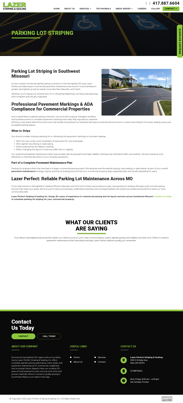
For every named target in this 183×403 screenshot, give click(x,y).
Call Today (49, 336)
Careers (141, 9)
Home (57, 9)
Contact (170, 9)
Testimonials (103, 9)
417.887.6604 (166, 3)
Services (84, 9)
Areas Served (123, 9)
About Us (69, 9)
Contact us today (162, 196)
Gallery (155, 9)
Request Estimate (180, 41)
